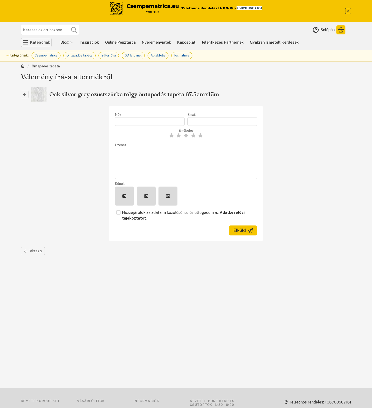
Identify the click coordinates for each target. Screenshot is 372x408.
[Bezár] (348, 11)
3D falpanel (133, 55)
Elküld (243, 230)
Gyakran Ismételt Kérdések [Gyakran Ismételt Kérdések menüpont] (274, 42)
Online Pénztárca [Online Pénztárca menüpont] (120, 42)
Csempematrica (46, 55)
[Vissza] (24, 94)
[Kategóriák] (36, 42)
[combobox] (50, 30)
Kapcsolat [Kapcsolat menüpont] (186, 42)
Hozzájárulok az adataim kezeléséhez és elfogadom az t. (183, 215)
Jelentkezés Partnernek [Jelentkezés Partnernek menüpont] (223, 42)
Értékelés (186, 130)
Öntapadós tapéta (79, 55)
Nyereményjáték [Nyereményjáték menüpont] (156, 42)
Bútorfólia (109, 55)
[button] (124, 196)
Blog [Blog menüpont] (67, 42)
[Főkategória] (23, 66)
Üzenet (120, 145)
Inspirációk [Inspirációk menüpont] (89, 42)
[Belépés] (323, 29)
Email (191, 115)
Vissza (33, 251)
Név (118, 115)
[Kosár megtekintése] (340, 29)
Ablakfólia (158, 55)
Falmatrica (181, 55)
